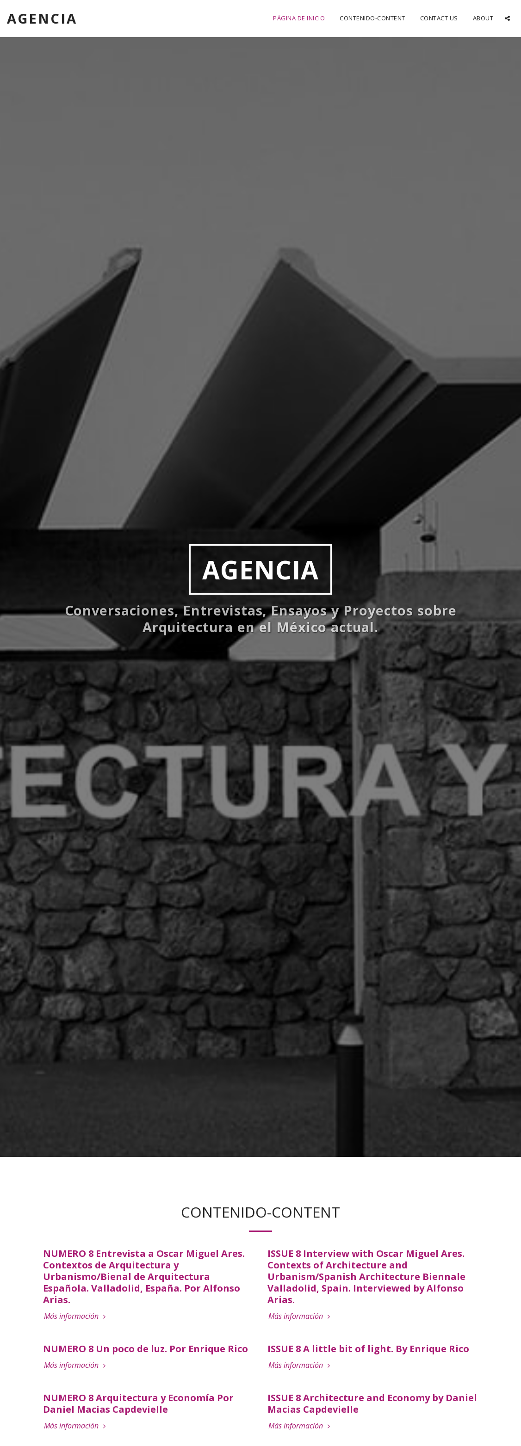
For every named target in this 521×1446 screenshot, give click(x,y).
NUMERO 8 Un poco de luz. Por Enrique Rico (145, 1348)
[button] (507, 18)
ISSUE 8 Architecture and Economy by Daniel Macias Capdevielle (372, 1403)
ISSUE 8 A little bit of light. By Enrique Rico (368, 1348)
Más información (76, 1316)
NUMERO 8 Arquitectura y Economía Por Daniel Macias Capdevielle (138, 1403)
